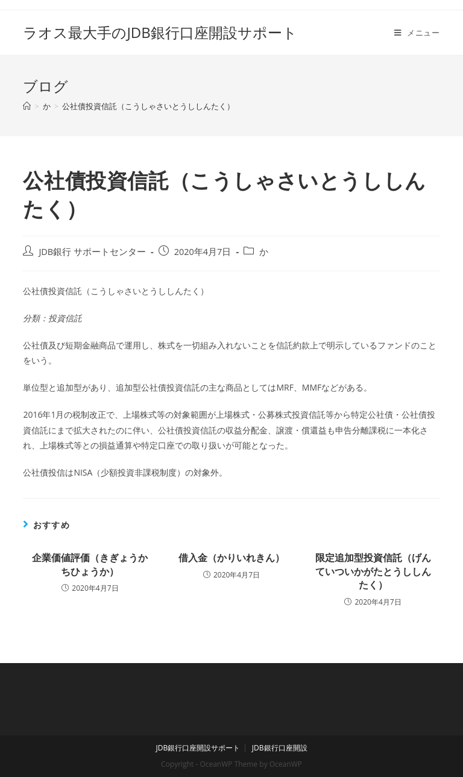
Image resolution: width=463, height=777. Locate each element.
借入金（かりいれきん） (231, 557)
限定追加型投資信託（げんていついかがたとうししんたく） (373, 571)
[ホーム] (27, 106)
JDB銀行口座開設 (279, 748)
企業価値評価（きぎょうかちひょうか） (90, 564)
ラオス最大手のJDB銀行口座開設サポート (160, 32)
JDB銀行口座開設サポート (198, 748)
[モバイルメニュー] (417, 32)
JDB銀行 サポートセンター (92, 251)
